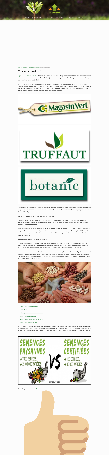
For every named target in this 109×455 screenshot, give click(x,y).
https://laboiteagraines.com (28, 316)
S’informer (71, 17)
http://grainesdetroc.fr (27, 310)
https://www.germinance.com (29, 306)
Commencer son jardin (33, 17)
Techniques (49, 17)
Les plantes (60, 17)
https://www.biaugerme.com (29, 322)
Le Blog (81, 17)
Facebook (39, 389)
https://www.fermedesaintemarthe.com (32, 319)
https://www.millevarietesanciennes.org (32, 313)
